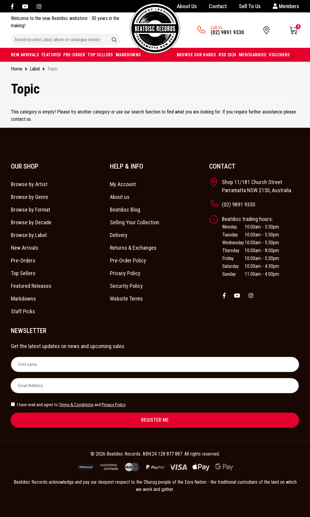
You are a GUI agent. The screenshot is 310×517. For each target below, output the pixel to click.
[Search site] (114, 40)
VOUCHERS (279, 54)
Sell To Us (250, 6)
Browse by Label (29, 235)
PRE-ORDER (74, 54)
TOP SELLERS (100, 54)
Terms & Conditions (76, 404)
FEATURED (51, 54)
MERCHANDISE (253, 54)
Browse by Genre (29, 197)
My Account (123, 184)
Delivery (118, 235)
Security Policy (126, 286)
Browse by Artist (29, 184)
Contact (218, 6)
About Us (187, 6)
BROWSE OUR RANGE (196, 54)
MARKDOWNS (128, 54)
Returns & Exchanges (133, 248)
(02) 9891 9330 (227, 32)
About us (120, 197)
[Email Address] (155, 385)
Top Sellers (23, 273)
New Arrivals (24, 248)
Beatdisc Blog (125, 209)
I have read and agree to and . (68, 404)
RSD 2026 (227, 54)
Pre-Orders (23, 260)
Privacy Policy (125, 273)
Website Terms (126, 298)
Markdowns (23, 298)
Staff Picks (23, 311)
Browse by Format (30, 209)
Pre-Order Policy (128, 260)
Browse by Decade (31, 222)
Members (286, 6)
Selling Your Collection (134, 222)
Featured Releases (31, 286)
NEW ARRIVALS (25, 54)
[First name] (155, 364)
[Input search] (59, 40)
